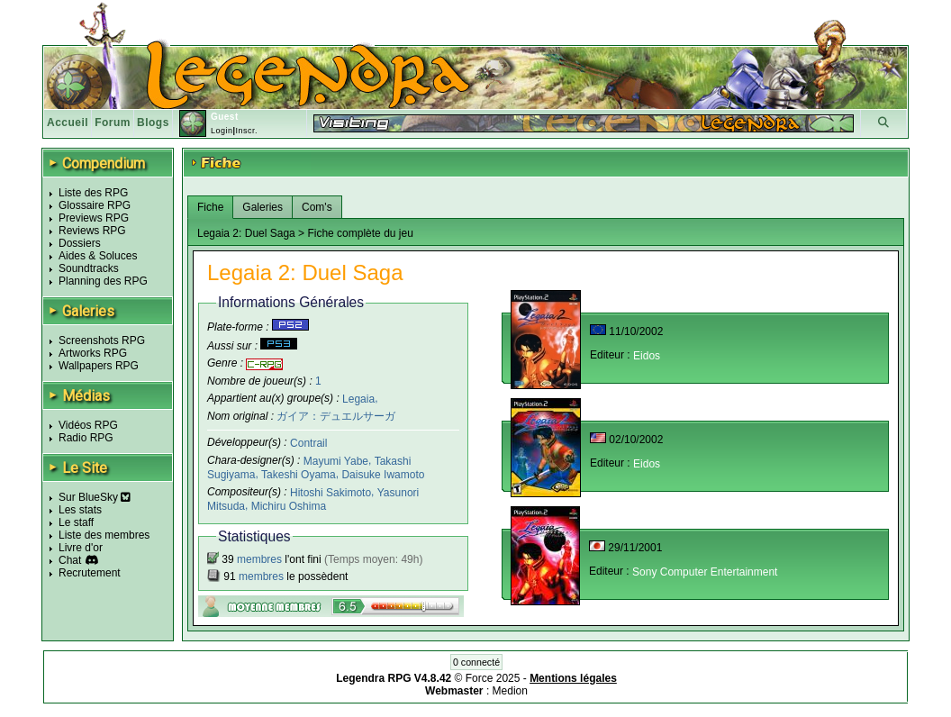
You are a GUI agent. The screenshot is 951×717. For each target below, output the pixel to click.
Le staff (76, 522)
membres (259, 559)
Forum (113, 122)
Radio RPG (86, 437)
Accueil (67, 122)
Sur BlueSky (95, 497)
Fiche (210, 207)
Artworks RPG (93, 353)
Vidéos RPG (88, 425)
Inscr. (246, 130)
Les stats (80, 510)
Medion (510, 691)
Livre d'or (81, 547)
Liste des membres (104, 535)
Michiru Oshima (288, 505)
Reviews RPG (92, 230)
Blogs (153, 122)
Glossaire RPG (95, 205)
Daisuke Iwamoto (382, 474)
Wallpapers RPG (99, 365)
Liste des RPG (93, 192)
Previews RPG (94, 218)
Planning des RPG (103, 281)
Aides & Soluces (98, 256)
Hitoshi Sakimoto (330, 492)
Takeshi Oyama (298, 474)
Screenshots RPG (102, 340)
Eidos (646, 355)
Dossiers (80, 243)
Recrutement (90, 573)
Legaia (358, 398)
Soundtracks (89, 268)
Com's (317, 207)
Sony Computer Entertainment (704, 572)
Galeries (262, 207)
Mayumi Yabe (335, 461)
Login (222, 130)
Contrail (308, 443)
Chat (70, 560)
